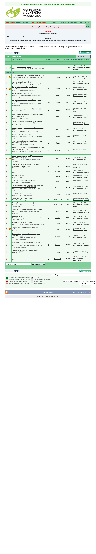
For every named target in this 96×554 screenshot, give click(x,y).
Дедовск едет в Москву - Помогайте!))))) (24, 180)
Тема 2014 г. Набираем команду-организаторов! (26, 84)
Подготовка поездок (18, 48)
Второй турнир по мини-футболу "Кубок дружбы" (26, 100)
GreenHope (87, 253)
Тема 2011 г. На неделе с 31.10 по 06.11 (24, 195)
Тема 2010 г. (15, 254)
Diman (85, 89)
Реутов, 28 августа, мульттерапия (22, 203)
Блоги (88, 26)
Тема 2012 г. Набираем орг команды (23, 111)
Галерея (54, 22)
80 (48, 110)
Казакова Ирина (57, 199)
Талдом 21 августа (17, 216)
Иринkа (86, 78)
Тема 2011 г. (15, 172)
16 (48, 95)
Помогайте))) (16, 258)
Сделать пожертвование (38, 22)
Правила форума (22, 22)
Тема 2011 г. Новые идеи (19, 200)
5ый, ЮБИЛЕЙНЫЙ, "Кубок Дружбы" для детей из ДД (28, 75)
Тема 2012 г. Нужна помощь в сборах (23, 144)
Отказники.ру (10, 22)
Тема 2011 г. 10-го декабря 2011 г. (22, 182)
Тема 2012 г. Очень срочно (20, 125)
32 (48, 236)
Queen (57, 116)
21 (48, 252)
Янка (85, 159)
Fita (58, 166)
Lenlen (57, 67)
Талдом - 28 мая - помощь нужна (22, 222)
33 (48, 116)
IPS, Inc (56, 296)
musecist (86, 83)
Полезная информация (24, 67)
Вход (47, 27)
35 (48, 83)
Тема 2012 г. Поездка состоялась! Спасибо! (25, 131)
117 (48, 88)
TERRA (85, 177)
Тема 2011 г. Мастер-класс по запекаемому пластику (28, 224)
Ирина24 (57, 83)
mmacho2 (57, 77)
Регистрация (54, 27)
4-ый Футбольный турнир (19, 82)
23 (48, 143)
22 (48, 194)
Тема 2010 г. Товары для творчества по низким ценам (28, 68)
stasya (85, 137)
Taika (57, 95)
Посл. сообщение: (78, 67)
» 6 (18, 88)
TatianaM (57, 176)
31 (48, 150)
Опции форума (82, 56)
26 (48, 123)
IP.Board (46, 296)
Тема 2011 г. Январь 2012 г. (20, 177)
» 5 (40, 109)
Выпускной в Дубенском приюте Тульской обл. (26, 227)
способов (48, 38)
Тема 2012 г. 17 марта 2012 (20, 167)
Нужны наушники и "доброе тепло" (22, 93)
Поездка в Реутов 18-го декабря (21, 170)
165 (48, 102)
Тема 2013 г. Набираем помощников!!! (23, 90)
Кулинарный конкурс (18, 175)
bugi (57, 211)
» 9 (18, 101)
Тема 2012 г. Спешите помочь (21, 118)
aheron (85, 103)
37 (48, 158)
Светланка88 (57, 259)
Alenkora (57, 123)
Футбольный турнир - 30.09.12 (22, 109)
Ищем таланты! (16, 134)
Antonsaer (86, 212)
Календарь (62, 22)
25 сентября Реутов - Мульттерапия (22, 198)
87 (48, 136)
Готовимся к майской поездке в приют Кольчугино (27, 209)
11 (48, 67)
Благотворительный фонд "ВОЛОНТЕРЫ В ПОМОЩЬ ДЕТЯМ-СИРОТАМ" (31, 47)
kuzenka (86, 188)
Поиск (81, 22)
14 (48, 181)
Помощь (87, 22)
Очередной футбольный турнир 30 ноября (24, 87)
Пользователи (73, 22)
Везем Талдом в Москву (19, 193)
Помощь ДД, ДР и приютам (68, 47)
